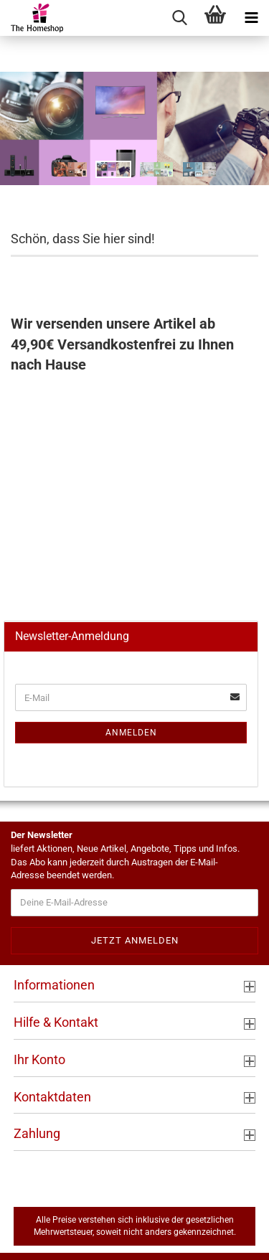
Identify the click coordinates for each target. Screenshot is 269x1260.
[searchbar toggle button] (179, 18)
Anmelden (131, 733)
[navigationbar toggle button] (251, 18)
